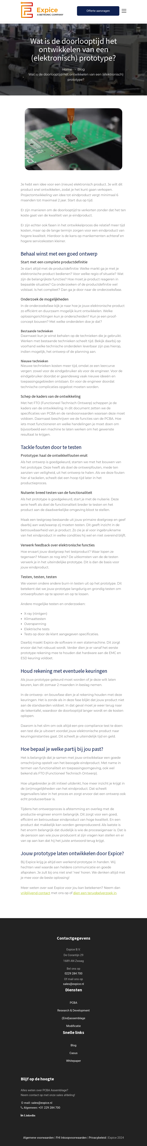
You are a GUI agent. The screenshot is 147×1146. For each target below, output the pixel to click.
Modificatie (73, 1026)
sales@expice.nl (73, 984)
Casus (73, 1053)
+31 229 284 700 (49, 1108)
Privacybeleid (97, 1138)
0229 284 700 (73, 973)
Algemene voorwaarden (38, 1138)
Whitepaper (73, 1061)
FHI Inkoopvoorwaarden (71, 1138)
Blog (81, 69)
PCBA (73, 1003)
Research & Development (73, 1010)
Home (67, 69)
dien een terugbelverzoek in (94, 893)
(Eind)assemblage (73, 1018)
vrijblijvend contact (35, 893)
